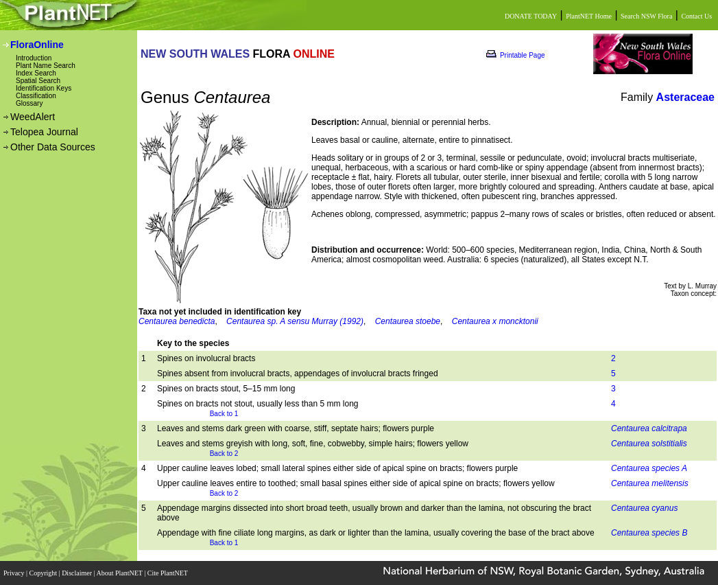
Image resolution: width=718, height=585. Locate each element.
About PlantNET (120, 573)
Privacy (14, 573)
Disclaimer (77, 573)
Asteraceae (685, 97)
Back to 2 (224, 453)
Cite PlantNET (168, 573)
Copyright (44, 573)
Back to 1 (224, 413)
